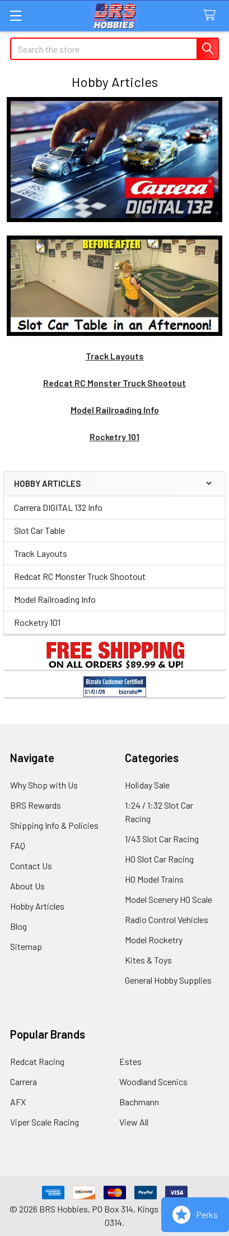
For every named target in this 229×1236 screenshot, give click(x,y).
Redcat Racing (37, 1061)
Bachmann (139, 1101)
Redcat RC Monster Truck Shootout (80, 576)
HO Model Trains (154, 879)
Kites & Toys (148, 959)
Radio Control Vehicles (166, 919)
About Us (27, 885)
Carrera (23, 1081)
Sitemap (26, 946)
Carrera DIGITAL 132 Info (58, 507)
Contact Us (31, 865)
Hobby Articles (37, 906)
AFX (18, 1101)
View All (133, 1122)
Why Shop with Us (44, 785)
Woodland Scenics (153, 1081)
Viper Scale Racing (44, 1122)
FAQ (17, 845)
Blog (18, 926)
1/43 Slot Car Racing (162, 838)
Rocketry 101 (37, 622)
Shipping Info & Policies (54, 825)
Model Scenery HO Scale (168, 899)
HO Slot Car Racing (159, 859)
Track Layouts (40, 553)
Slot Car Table (39, 530)
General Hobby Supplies (168, 980)
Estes (130, 1061)
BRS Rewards (35, 805)
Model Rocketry (154, 939)
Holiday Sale (147, 785)
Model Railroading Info (55, 599)
